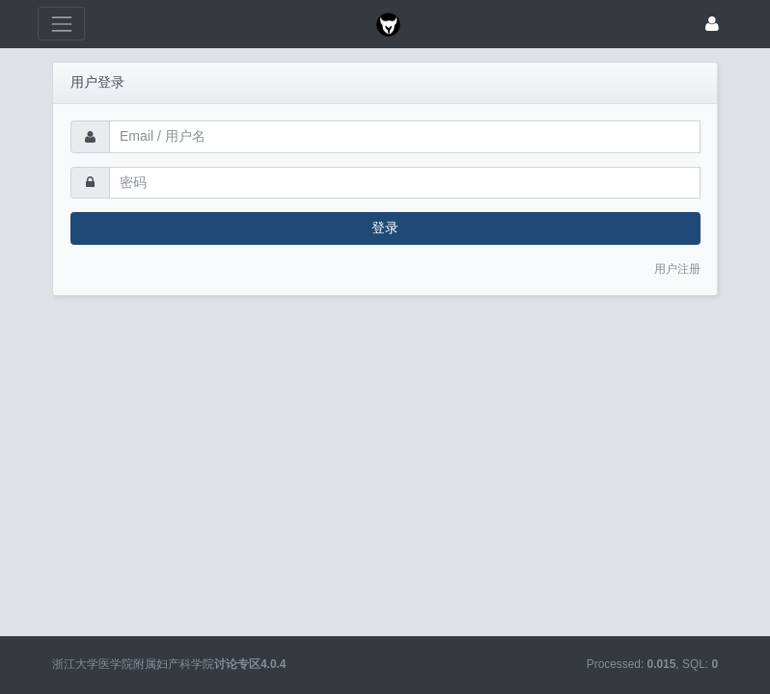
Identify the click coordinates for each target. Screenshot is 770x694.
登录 (385, 227)
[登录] (712, 23)
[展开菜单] (61, 23)
